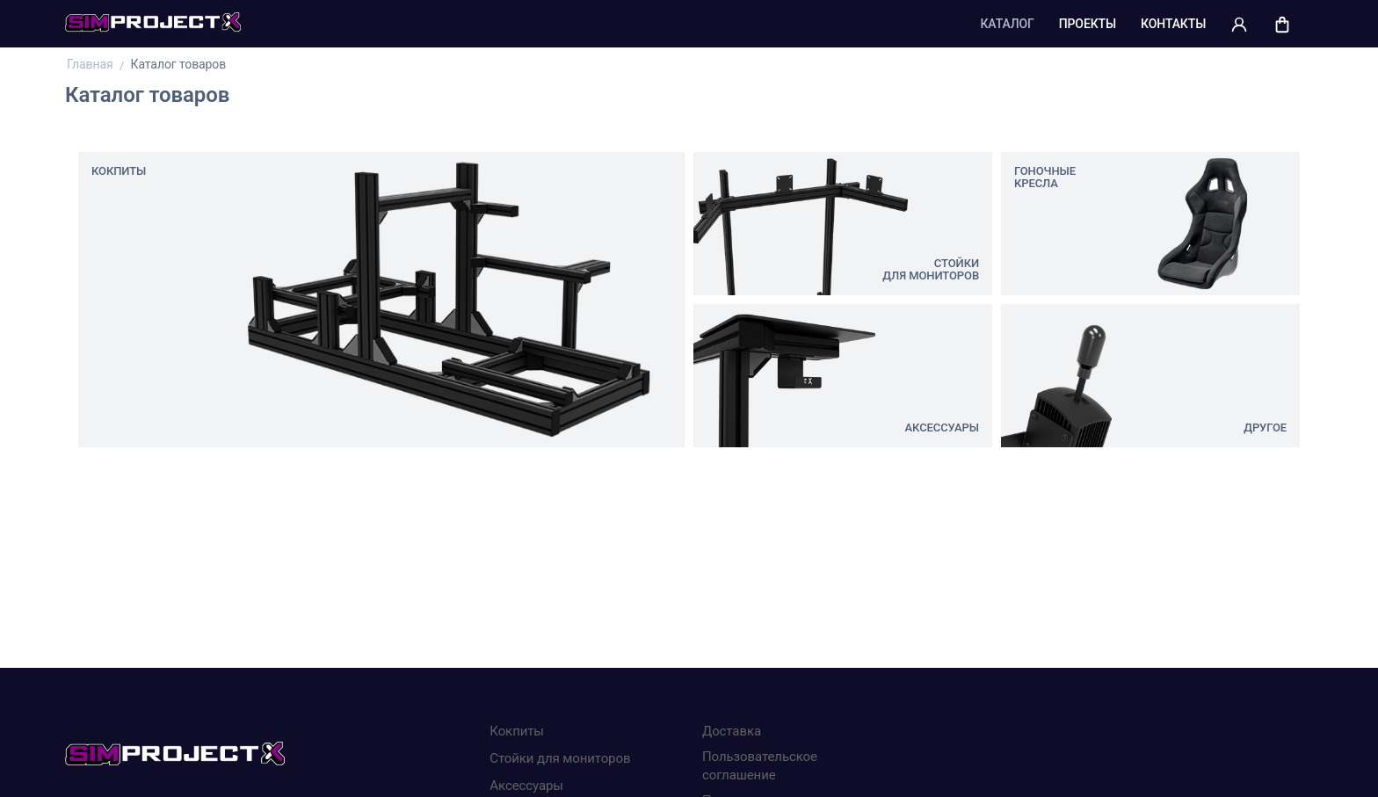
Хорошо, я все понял (895, 726)
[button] (1239, 23)
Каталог (1007, 24)
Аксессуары (526, 785)
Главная (91, 64)
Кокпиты (517, 731)
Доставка (731, 731)
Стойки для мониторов (560, 758)
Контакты (1173, 24)
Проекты (1087, 24)
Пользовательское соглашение (759, 766)
